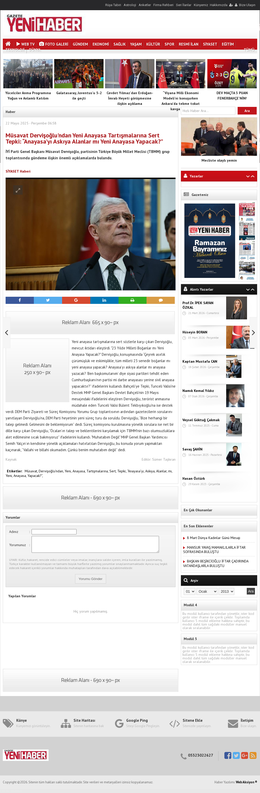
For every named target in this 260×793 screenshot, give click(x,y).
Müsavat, (32, 471)
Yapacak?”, (35, 475)
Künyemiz (201, 5)
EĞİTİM (228, 44)
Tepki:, (122, 471)
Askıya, (150, 471)
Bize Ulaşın (247, 5)
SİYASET (210, 44)
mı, (170, 471)
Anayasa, (79, 471)
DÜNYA (35, 49)
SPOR (169, 44)
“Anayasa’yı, (136, 471)
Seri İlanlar (183, 5)
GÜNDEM (80, 44)
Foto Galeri (53, 44)
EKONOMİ (101, 44)
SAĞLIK (119, 44)
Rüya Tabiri (113, 5)
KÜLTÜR (153, 44)
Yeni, (69, 471)
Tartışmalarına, (97, 471)
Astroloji (130, 5)
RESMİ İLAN (188, 44)
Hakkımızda (218, 5)
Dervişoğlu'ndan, (52, 471)
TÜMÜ (249, 49)
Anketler (145, 5)
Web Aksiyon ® (246, 782)
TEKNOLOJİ (14, 49)
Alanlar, (162, 471)
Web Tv (26, 44)
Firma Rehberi (163, 5)
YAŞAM (136, 44)
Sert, (113, 471)
